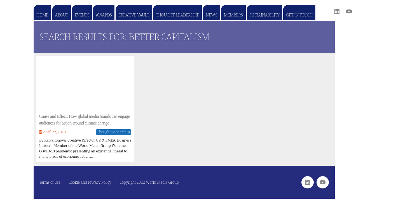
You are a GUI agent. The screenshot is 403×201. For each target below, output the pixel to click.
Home (42, 15)
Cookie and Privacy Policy (90, 182)
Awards (104, 15)
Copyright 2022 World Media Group (149, 182)
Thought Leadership (177, 15)
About (61, 15)
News (211, 15)
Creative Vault (133, 15)
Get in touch (299, 15)
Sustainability (265, 15)
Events (82, 15)
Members (233, 15)
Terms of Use (49, 182)
